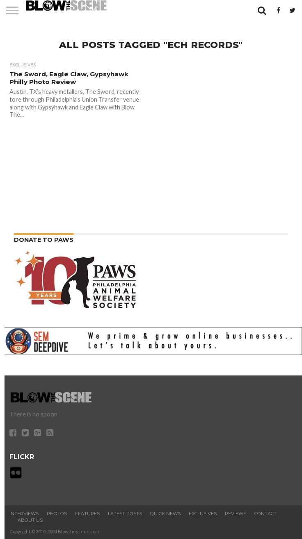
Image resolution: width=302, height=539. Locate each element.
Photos (57, 513)
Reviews (235, 513)
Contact (265, 513)
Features (87, 513)
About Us (30, 520)
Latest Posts (125, 513)
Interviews (24, 513)
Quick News (165, 513)
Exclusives (203, 513)
